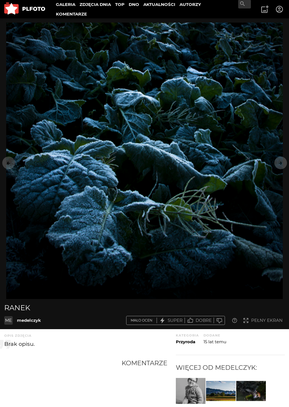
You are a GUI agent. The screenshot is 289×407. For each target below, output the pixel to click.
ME (8, 320)
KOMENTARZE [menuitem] (71, 14)
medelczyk (29, 320)
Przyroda (185, 341)
